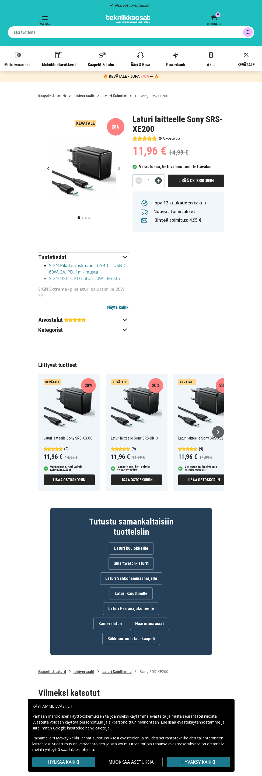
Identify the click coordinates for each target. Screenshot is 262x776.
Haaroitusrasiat (149, 623)
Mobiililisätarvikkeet (59, 59)
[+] (158, 180)
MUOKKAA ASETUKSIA (131, 762)
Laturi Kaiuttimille (117, 96)
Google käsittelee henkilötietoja (81, 728)
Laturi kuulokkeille (131, 548)
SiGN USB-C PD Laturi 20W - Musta (84, 278)
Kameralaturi (110, 623)
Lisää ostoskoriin (196, 180)
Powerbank (175, 59)
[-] (138, 180)
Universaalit (84, 96)
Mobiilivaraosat (17, 59)
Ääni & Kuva (140, 59)
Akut (211, 59)
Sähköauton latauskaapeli (131, 638)
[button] (84, 257)
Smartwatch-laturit (131, 563)
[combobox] (131, 32)
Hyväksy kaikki (198, 762)
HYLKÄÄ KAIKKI (63, 762)
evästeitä (158, 716)
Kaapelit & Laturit (102, 59)
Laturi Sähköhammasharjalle (131, 578)
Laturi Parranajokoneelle (131, 608)
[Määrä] (148, 181)
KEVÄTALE (245, 59)
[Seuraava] (218, 432)
